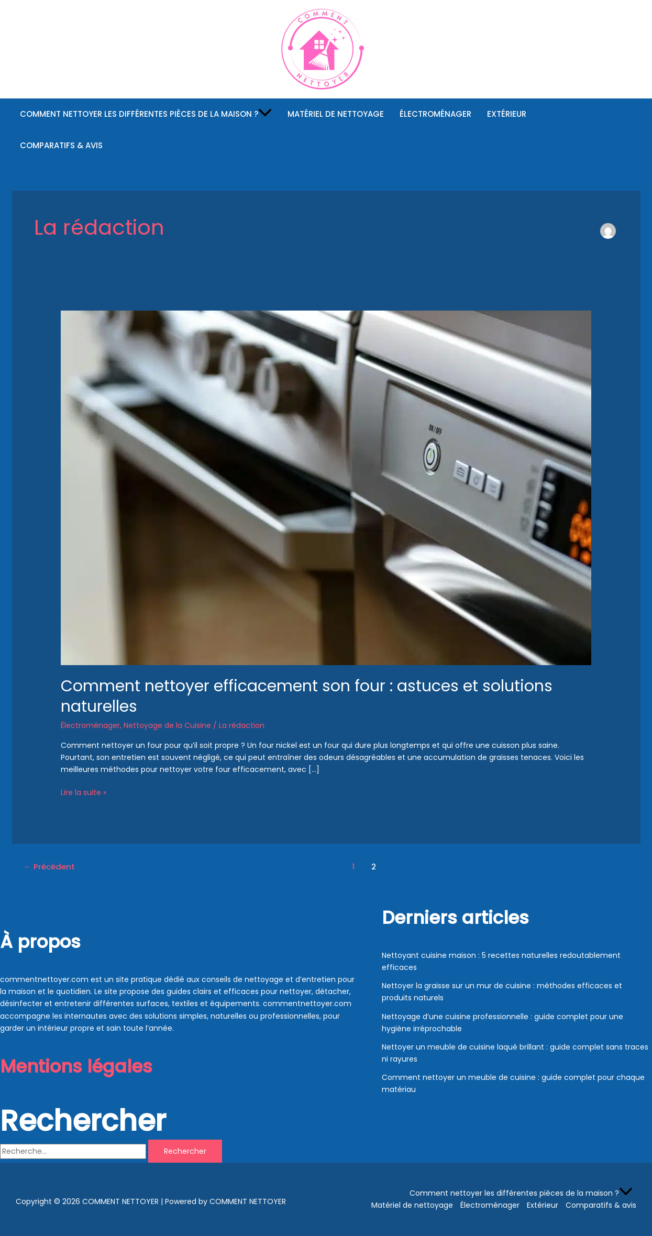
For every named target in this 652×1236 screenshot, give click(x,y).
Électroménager (435, 113)
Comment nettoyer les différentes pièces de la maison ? (146, 114)
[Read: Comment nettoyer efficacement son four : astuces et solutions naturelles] (326, 487)
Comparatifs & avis (61, 145)
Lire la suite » (83, 792)
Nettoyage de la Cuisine (167, 725)
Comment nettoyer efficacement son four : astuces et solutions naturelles (306, 696)
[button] (265, 114)
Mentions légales (76, 1066)
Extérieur (506, 113)
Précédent (49, 866)
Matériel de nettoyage (336, 113)
